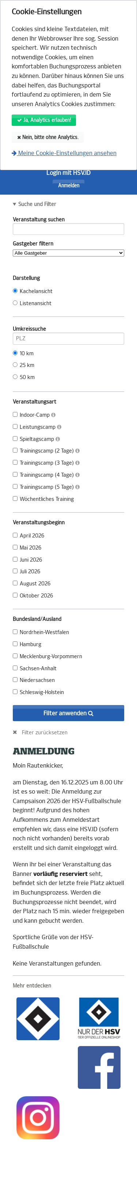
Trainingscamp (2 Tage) (46, 451)
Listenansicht (32, 303)
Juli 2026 (26, 572)
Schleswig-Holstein (38, 692)
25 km (23, 365)
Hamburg (27, 644)
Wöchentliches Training (43, 499)
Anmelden (68, 185)
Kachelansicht (33, 291)
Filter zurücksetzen (45, 732)
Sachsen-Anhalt (35, 669)
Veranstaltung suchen (68, 221)
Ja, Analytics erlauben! (44, 120)
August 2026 (31, 584)
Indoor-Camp (34, 415)
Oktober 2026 (33, 596)
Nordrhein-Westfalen (41, 632)
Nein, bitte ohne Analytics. (48, 137)
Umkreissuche (68, 330)
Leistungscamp (37, 427)
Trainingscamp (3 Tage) (46, 463)
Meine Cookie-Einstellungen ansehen (64, 153)
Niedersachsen (34, 680)
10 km (23, 354)
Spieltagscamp (36, 439)
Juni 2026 (27, 560)
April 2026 (28, 536)
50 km (24, 377)
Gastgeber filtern (68, 248)
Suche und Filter (37, 204)
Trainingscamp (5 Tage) (46, 487)
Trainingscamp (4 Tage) (46, 475)
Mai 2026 (27, 548)
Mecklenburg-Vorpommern (47, 656)
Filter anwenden (68, 713)
